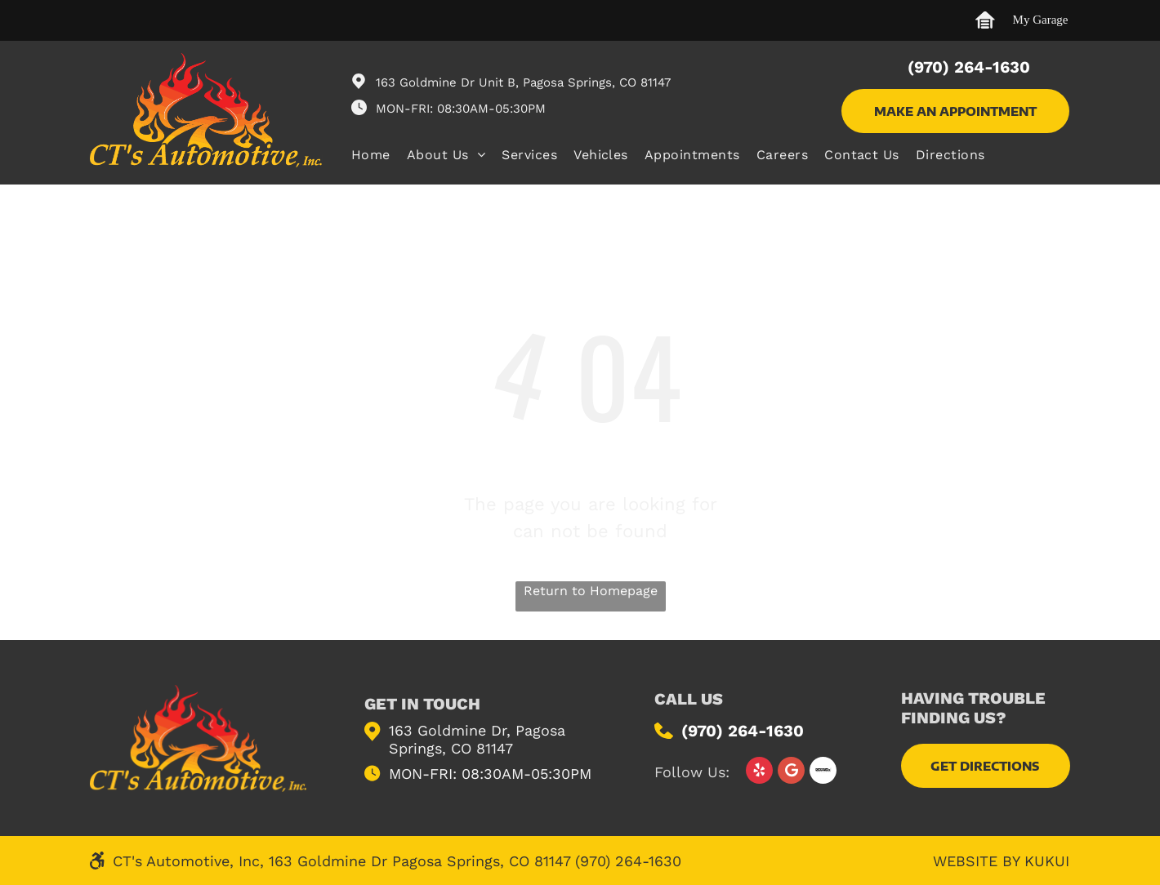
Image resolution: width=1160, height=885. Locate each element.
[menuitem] (379, 156)
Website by (976, 860)
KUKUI (1046, 860)
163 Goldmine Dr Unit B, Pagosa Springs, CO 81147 (523, 82)
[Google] (791, 772)
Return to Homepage (591, 590)
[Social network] (823, 772)
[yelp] (759, 772)
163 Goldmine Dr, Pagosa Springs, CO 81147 (477, 739)
